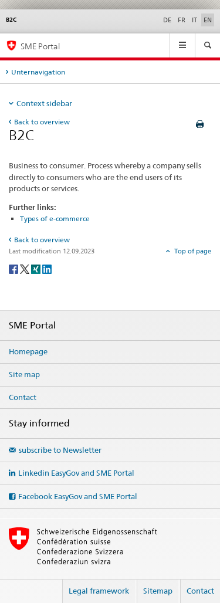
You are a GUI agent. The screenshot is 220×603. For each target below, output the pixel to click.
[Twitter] (25, 269)
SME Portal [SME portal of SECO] (40, 46)
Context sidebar (44, 103)
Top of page (191, 251)
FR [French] (181, 20)
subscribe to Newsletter (60, 450)
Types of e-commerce (55, 218)
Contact (22, 397)
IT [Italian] (194, 20)
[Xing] (36, 269)
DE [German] (167, 20)
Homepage (28, 351)
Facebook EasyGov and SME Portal (77, 496)
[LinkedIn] (47, 269)
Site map (24, 374)
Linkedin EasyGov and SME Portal (76, 472)
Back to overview (42, 121)
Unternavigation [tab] (38, 71)
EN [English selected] (208, 20)
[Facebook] (14, 269)
